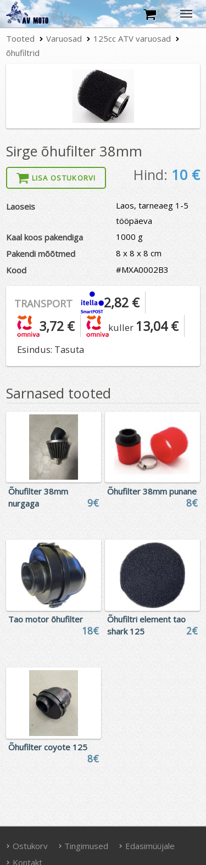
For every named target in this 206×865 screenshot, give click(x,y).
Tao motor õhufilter (45, 619)
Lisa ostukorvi (56, 178)
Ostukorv (27, 845)
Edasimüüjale (147, 845)
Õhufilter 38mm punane (152, 491)
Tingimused (83, 845)
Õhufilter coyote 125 (47, 747)
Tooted (20, 38)
